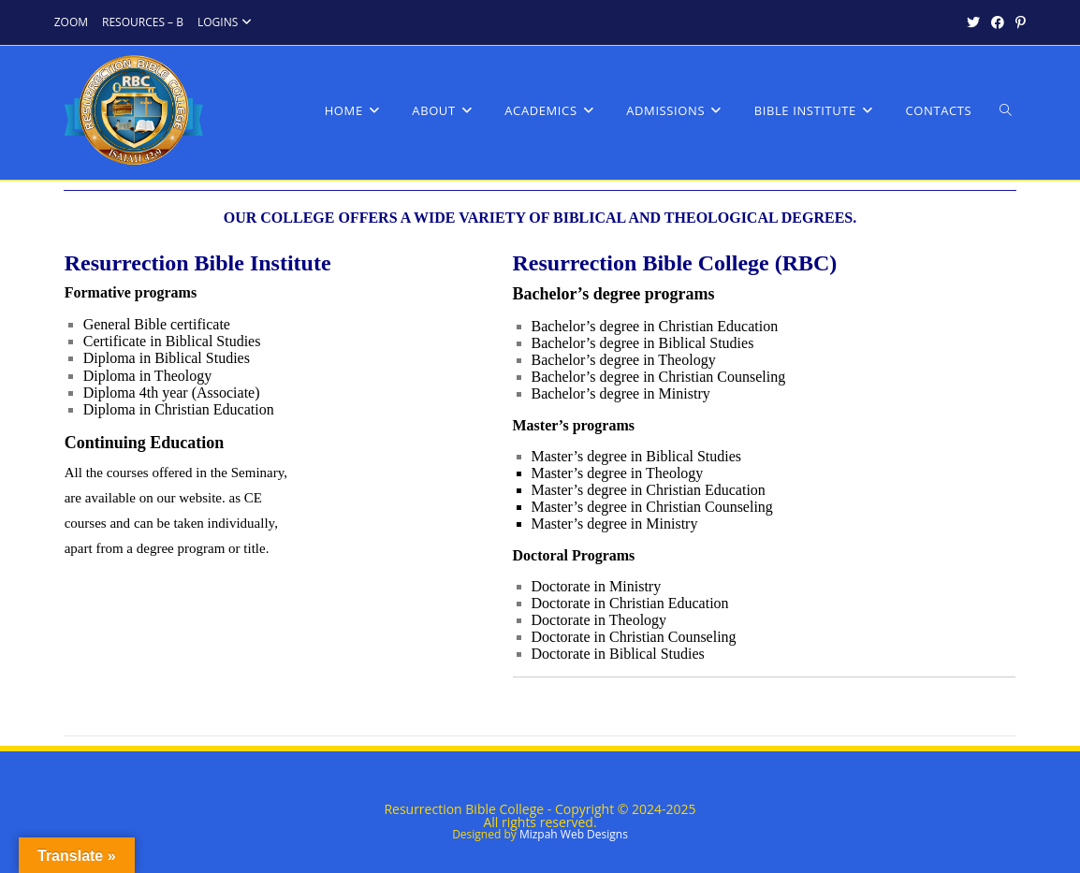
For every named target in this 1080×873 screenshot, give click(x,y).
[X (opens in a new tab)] (973, 22)
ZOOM (71, 22)
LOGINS (226, 22)
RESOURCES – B (142, 22)
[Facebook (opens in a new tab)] (997, 22)
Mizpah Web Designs (573, 834)
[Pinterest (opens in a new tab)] (1018, 22)
